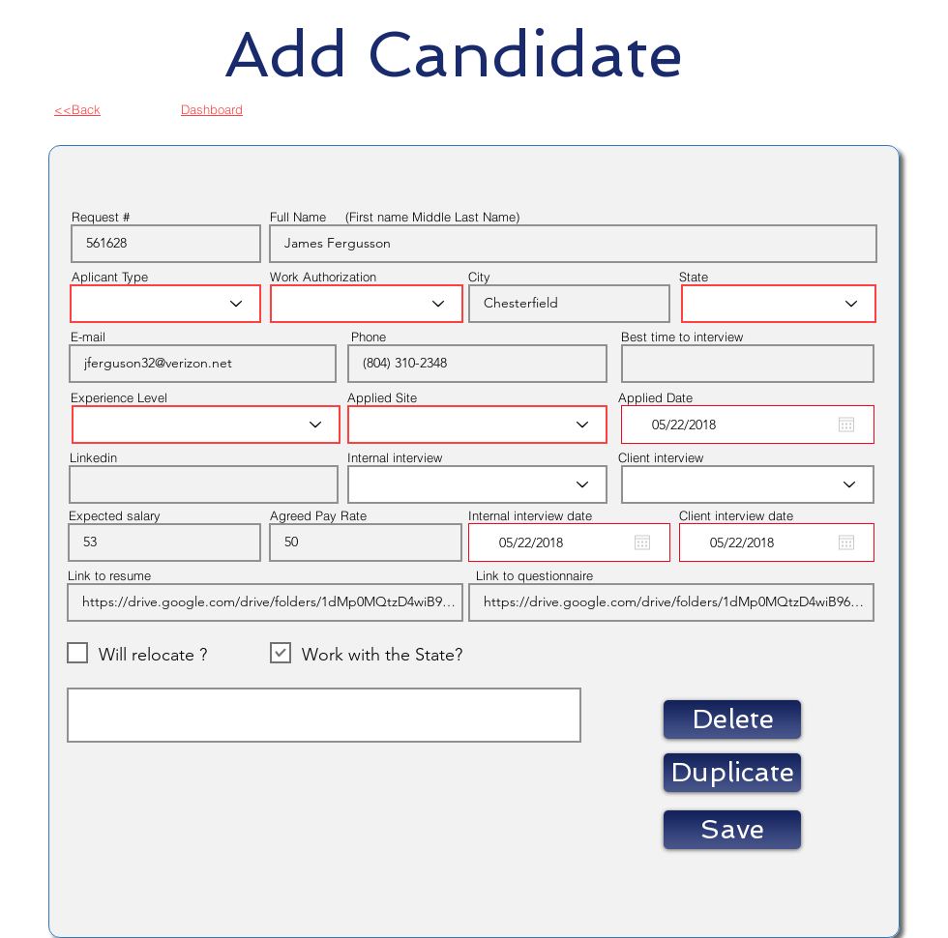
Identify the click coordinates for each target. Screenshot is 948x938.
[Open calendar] (846, 424)
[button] (732, 719)
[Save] (732, 829)
